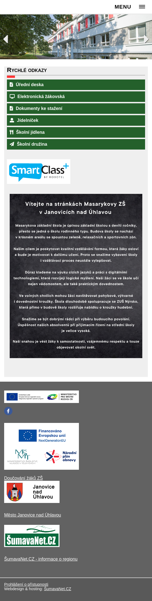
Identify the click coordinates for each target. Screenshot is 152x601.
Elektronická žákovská (37, 96)
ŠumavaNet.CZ (57, 589)
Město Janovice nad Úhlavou (32, 515)
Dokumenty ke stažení (36, 108)
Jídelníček (24, 120)
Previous (8, 37)
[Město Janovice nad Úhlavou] (32, 501)
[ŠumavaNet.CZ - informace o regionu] (32, 545)
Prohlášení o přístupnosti (26, 584)
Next (143, 37)
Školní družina (28, 144)
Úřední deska (26, 84)
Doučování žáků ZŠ (23, 478)
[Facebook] (8, 411)
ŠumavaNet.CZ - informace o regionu (41, 559)
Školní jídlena (27, 132)
